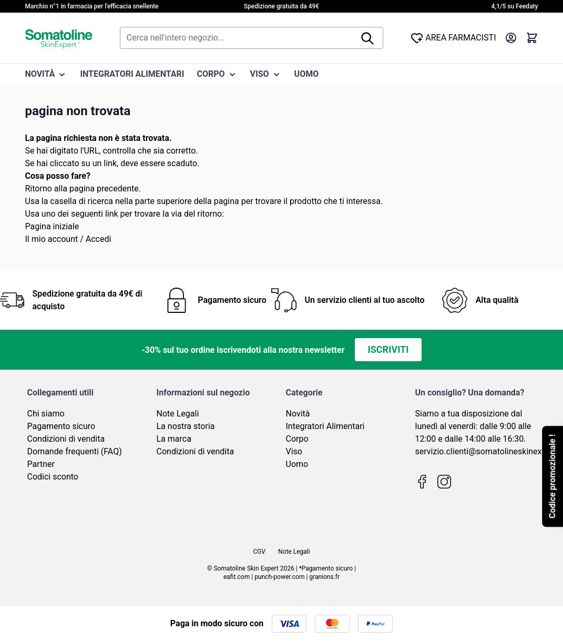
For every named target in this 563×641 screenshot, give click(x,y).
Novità (298, 414)
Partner (41, 464)
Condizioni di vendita (66, 439)
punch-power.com (279, 577)
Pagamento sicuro (61, 426)
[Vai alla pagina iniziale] (59, 38)
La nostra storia (186, 426)
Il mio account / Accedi (68, 239)
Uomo (297, 464)
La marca (174, 439)
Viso (294, 451)
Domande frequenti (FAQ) (74, 451)
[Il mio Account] (511, 38)
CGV (259, 551)
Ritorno (38, 189)
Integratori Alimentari (325, 426)
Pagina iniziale (52, 226)
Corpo (297, 439)
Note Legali (178, 414)
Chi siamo (46, 414)
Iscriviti (387, 349)
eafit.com (236, 577)
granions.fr (324, 577)
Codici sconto (52, 477)
